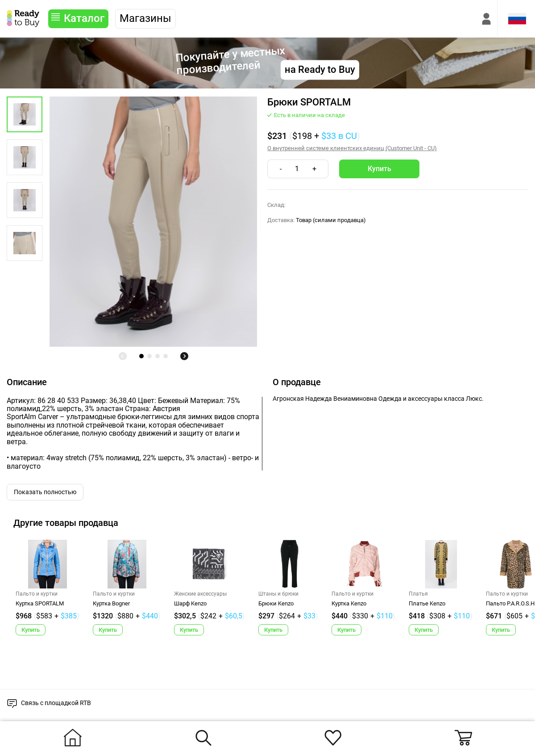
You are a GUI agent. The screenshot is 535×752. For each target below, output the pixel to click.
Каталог (84, 18)
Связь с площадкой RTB (56, 702)
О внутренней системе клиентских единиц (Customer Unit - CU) (352, 148)
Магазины (145, 18)
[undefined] (123, 356)
